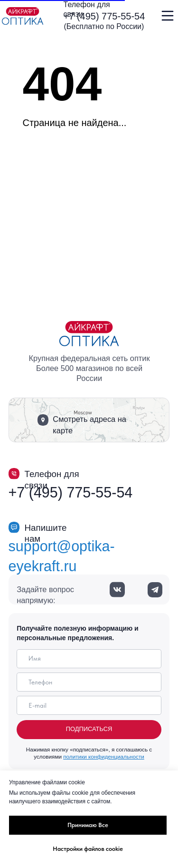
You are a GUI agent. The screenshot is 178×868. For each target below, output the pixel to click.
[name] (89, 658)
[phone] (89, 682)
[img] (22, 16)
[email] (89, 705)
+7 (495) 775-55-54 (104, 16)
